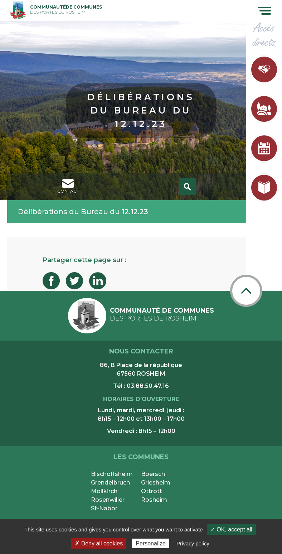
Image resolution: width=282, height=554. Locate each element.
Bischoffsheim (112, 474)
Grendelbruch (110, 482)
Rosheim (154, 499)
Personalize (151, 543)
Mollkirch (104, 491)
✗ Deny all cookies (99, 543)
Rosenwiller (108, 499)
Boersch (153, 474)
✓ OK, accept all (231, 529)
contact (68, 186)
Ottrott (151, 491)
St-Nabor (104, 508)
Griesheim (155, 482)
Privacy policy (192, 543)
